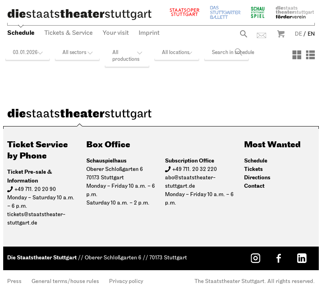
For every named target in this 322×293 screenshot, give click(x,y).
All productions (125, 56)
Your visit (116, 33)
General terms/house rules (65, 282)
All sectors (74, 52)
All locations (175, 52)
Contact (261, 35)
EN (311, 34)
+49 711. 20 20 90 (35, 190)
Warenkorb (281, 34)
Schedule (20, 33)
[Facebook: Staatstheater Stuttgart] (278, 258)
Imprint (149, 33)
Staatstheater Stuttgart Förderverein (295, 12)
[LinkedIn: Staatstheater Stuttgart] (302, 258)
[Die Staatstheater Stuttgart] (79, 14)
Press (14, 282)
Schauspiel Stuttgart (257, 12)
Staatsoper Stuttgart (184, 12)
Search (243, 34)
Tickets (253, 169)
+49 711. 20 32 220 (194, 170)
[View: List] (310, 54)
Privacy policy (126, 282)
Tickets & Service (68, 33)
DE (298, 34)
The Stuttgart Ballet (225, 12)
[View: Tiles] (296, 54)
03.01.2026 (25, 52)
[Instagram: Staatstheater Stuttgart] (255, 258)
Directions (257, 177)
